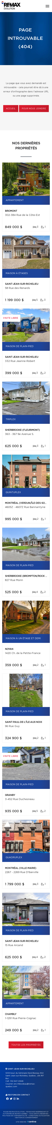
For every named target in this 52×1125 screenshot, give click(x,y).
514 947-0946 (16, 1081)
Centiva (31, 1122)
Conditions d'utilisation (39, 1115)
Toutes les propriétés (26, 1045)
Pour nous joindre (34, 109)
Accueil (11, 109)
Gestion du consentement (26, 1117)
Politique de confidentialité (14, 1115)
